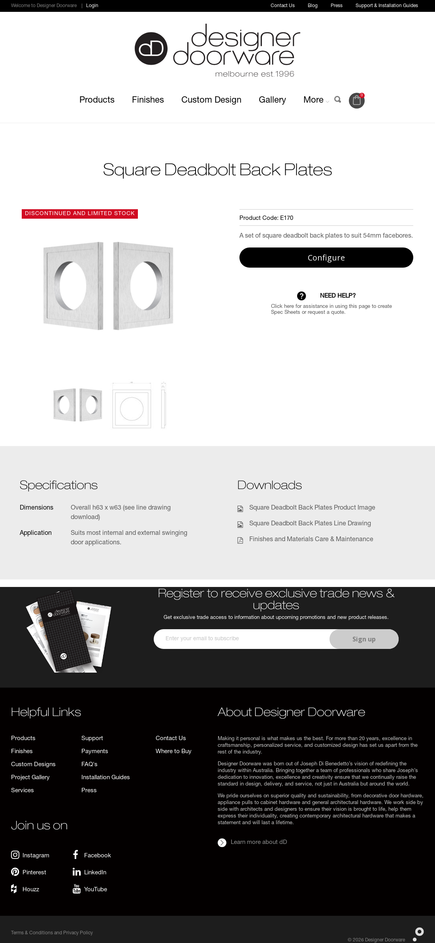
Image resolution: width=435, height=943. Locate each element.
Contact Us (283, 6)
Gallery (272, 100)
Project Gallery (30, 778)
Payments (94, 752)
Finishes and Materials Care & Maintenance (311, 540)
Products (97, 100)
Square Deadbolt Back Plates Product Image (312, 508)
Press (337, 6)
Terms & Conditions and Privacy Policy (52, 933)
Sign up (364, 639)
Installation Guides (105, 778)
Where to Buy (174, 752)
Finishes (148, 100)
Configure (326, 257)
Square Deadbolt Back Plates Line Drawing (310, 524)
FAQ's (89, 765)
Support (92, 739)
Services (22, 791)
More (316, 100)
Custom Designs (33, 765)
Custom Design (211, 100)
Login (92, 6)
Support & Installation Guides (387, 6)
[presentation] (275, 672)
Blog (313, 6)
